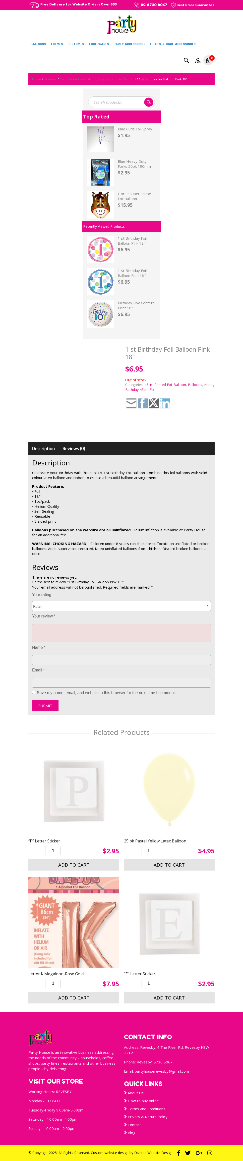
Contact (134, 1124)
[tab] (43, 448)
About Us (136, 1092)
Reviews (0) (73, 448)
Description (43, 448)
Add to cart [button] (73, 865)
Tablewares (99, 44)
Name (38, 647)
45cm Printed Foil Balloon (78, 79)
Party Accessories (129, 44)
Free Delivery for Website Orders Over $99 (78, 4)
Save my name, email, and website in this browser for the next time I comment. (106, 693)
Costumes (75, 44)
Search (186, 60)
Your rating (41, 595)
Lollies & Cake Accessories (173, 44)
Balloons (38, 44)
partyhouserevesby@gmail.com (162, 1071)
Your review (44, 616)
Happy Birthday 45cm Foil (117, 79)
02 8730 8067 (154, 4)
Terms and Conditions (146, 1108)
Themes (57, 44)
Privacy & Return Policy (148, 1116)
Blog (131, 1132)
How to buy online (143, 1100)
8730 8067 (163, 1061)
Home (36, 79)
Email (38, 670)
